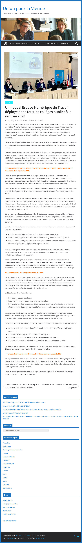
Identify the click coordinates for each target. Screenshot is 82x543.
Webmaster (7, 511)
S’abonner (65, 43)
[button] (26, 43)
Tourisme (6, 485)
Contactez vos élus (9, 514)
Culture (5, 453)
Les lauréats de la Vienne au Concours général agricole (60, 386)
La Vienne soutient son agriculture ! (15, 413)
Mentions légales (9, 507)
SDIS (4, 474)
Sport (5, 481)
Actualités (6, 443)
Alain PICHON (30, 121)
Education (9, 102)
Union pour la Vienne (24, 8)
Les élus (34, 43)
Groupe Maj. (10, 121)
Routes (5, 471)
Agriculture (7, 446)
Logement (6, 467)
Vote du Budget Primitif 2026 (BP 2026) (16, 406)
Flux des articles (10, 504)
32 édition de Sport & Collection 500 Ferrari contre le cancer (24, 403)
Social (5, 478)
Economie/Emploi (9, 457)
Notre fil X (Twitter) (9, 521)
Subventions (7, 488)
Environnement (8, 464)
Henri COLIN (39, 121)
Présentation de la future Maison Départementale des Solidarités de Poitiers (21, 386)
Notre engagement (17, 43)
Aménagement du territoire (12, 450)
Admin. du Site (8, 500)
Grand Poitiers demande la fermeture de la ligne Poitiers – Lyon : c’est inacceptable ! (32, 409)
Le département (49, 43)
